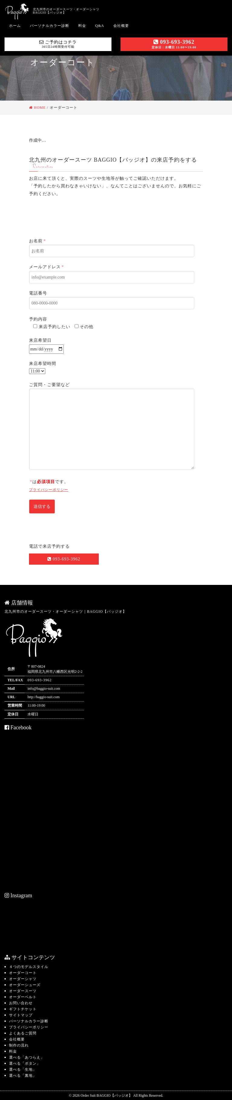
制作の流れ (19, 1045)
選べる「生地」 (23, 1069)
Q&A (99, 26)
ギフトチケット (23, 1009)
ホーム (15, 26)
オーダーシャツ (23, 979)
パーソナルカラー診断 (49, 26)
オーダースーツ (23, 991)
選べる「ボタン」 (24, 1063)
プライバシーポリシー (48, 490)
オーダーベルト (23, 997)
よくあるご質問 (23, 1033)
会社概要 (121, 26)
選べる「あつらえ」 (26, 1057)
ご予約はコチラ (58, 44)
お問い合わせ (21, 1003)
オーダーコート (23, 973)
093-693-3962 (174, 44)
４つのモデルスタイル (28, 967)
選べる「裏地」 (23, 1075)
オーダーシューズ (24, 985)
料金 (82, 26)
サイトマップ (21, 1015)
